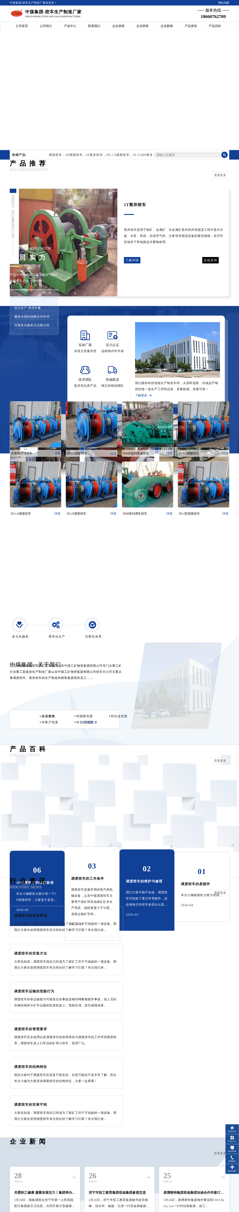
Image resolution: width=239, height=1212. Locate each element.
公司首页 (22, 26)
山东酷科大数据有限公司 (127, 1196)
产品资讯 (191, 26)
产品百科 (215, 26)
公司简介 (46, 26)
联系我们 (94, 26)
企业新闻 (167, 26)
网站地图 (223, 2)
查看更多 (220, 175)
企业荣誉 (142, 26)
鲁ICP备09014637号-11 (122, 1205)
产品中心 (70, 26)
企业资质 (118, 26)
